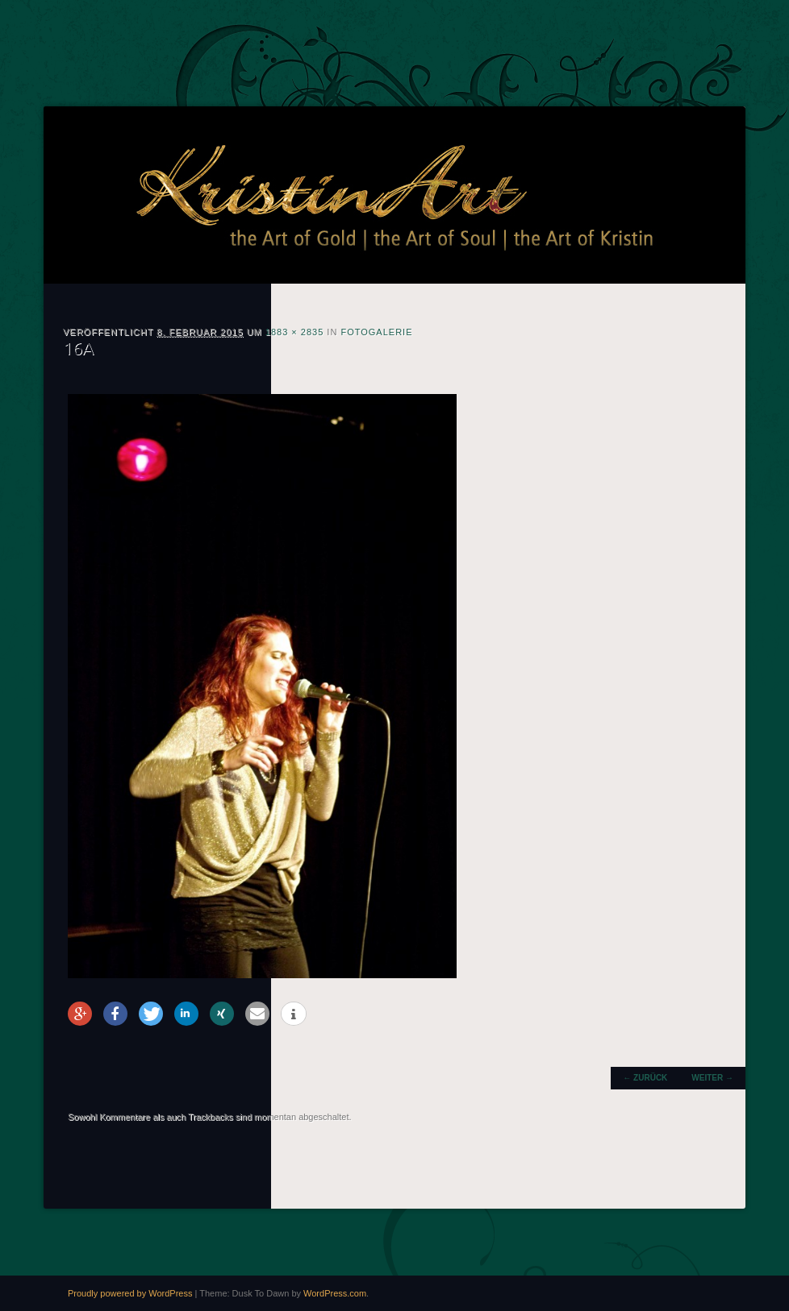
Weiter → (712, 1077)
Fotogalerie (376, 332)
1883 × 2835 (294, 332)
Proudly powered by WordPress (130, 1293)
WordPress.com (334, 1293)
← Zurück (645, 1077)
